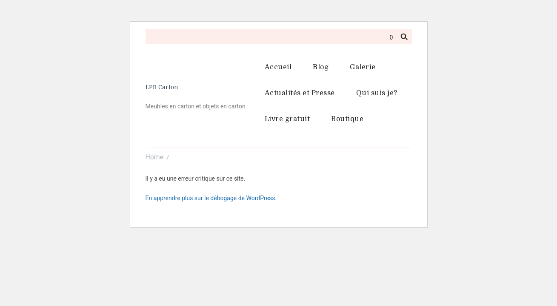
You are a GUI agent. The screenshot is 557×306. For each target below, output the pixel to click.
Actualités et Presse (300, 93)
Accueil (278, 67)
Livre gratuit (287, 119)
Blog (320, 67)
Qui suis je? (376, 93)
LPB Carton (162, 87)
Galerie (363, 67)
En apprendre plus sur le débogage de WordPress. (211, 198)
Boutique (347, 119)
